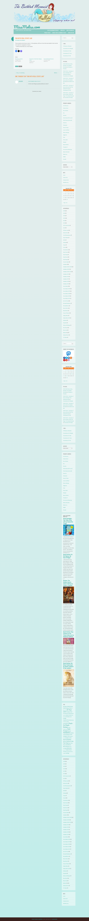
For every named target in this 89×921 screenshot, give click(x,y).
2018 (64, 210)
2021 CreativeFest (66, 225)
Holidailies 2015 (66, 274)
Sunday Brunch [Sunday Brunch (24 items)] (69, 749)
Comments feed (66, 180)
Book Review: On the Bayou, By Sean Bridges (67, 556)
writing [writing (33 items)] (67, 753)
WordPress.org (65, 182)
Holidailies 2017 (66, 829)
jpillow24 (21, 81)
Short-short (65, 330)
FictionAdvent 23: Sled (67, 435)
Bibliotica (63, 30)
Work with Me (71, 32)
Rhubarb (64, 142)
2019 (64, 213)
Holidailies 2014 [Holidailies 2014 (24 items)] (66, 736)
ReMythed (65, 320)
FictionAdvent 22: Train (67, 53)
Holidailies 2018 (66, 281)
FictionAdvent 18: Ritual (68, 97)
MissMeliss (23, 40)
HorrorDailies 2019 (66, 296)
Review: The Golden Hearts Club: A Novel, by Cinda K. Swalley (68, 583)
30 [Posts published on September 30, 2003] (67, 199)
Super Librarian (66, 144)
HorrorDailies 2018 (66, 293)
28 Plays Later (65, 230)
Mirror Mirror (65, 308)
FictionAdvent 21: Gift (67, 55)
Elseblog (64, 242)
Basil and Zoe (65, 232)
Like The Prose (65, 300)
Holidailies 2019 (66, 283)
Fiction (64, 247)
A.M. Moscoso (65, 105)
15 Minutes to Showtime (67, 46)
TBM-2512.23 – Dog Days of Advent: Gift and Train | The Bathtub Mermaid (68, 87)
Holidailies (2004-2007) (67, 266)
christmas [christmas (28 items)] (68, 716)
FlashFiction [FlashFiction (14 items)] (65, 729)
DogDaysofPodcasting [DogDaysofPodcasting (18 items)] (67, 720)
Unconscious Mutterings (67, 149)
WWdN (64, 156)
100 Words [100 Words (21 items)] (65, 713)
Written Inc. (65, 154)
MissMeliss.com (27, 27)
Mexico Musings (66, 132)
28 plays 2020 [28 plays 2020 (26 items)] (68, 708)
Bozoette (64, 115)
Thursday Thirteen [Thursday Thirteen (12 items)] (70, 751)
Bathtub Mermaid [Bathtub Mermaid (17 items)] (69, 715)
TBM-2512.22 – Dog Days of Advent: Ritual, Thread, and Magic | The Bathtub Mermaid (68, 94)
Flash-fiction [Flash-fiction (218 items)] (66, 726)
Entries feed (65, 177)
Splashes (16, 66)
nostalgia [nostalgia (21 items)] (65, 748)
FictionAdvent (65, 249)
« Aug (64, 202)
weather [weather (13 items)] (64, 753)
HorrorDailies (65, 286)
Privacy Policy (47, 32)
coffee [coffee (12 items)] (71, 716)
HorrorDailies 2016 (66, 288)
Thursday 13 (65, 147)
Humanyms (65, 125)
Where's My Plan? (66, 151)
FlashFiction (65, 257)
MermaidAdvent (66, 305)
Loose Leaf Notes (66, 480)
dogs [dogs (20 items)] (68, 721)
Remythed (65, 322)
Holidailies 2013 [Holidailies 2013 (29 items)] (68, 734)
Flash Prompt (65, 254)
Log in (64, 175)
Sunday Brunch (66, 885)
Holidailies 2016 (66, 276)
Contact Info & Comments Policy (59, 32)
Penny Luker (65, 139)
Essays (64, 795)
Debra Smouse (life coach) (67, 117)
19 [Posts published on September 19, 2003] (71, 195)
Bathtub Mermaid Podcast (53, 30)
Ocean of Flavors (66, 313)
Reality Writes (65, 315)
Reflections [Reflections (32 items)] (69, 748)
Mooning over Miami (19, 58)
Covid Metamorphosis (67, 235)
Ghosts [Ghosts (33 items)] (69, 731)
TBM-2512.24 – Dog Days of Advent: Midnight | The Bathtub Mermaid (68, 73)
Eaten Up (64, 122)
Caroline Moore (54, 919)
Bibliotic (56, 72)
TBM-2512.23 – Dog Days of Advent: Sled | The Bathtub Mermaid (68, 80)
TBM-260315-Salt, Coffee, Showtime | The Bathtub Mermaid (68, 66)
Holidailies (65, 264)
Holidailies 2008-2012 (67, 271)
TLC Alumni (65, 337)
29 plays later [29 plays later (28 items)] (69, 711)
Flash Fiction (65, 252)
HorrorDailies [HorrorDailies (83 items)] (67, 739)
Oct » (67, 202)
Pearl (64, 137)
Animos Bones (65, 108)
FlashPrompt (65, 259)
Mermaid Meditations (67, 303)
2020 (64, 218)
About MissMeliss (70, 30)
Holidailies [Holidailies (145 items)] (66, 733)
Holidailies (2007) (66, 269)
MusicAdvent (65, 310)
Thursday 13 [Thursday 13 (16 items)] (65, 751)
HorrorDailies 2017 (66, 291)
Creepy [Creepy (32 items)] (64, 718)
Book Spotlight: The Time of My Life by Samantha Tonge (68, 521)
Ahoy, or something (19, 72)
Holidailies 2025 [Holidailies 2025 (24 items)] (68, 737)
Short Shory (65, 327)
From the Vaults (66, 812)
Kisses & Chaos (65, 127)
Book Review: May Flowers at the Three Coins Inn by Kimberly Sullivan (68, 634)
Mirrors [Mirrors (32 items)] (67, 746)
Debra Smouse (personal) (67, 120)
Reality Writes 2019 (66, 868)
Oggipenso (65, 134)
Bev (64, 463)
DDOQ (64, 240)
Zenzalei (64, 159)
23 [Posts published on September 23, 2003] (67, 197)
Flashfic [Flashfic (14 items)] (69, 727)
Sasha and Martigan (66, 325)
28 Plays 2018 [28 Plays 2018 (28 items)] (66, 706)
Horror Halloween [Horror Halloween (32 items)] (67, 741)
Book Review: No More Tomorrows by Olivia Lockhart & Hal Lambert (68, 666)
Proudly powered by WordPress (37, 919)
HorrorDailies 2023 (66, 298)
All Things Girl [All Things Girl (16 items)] (69, 713)
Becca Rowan (65, 110)
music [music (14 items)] (70, 746)
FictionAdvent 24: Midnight (68, 48)
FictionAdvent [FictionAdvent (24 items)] (65, 723)
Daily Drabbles (65, 237)
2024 (64, 227)
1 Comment (20, 66)
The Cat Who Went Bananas (49, 58)
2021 (64, 223)
